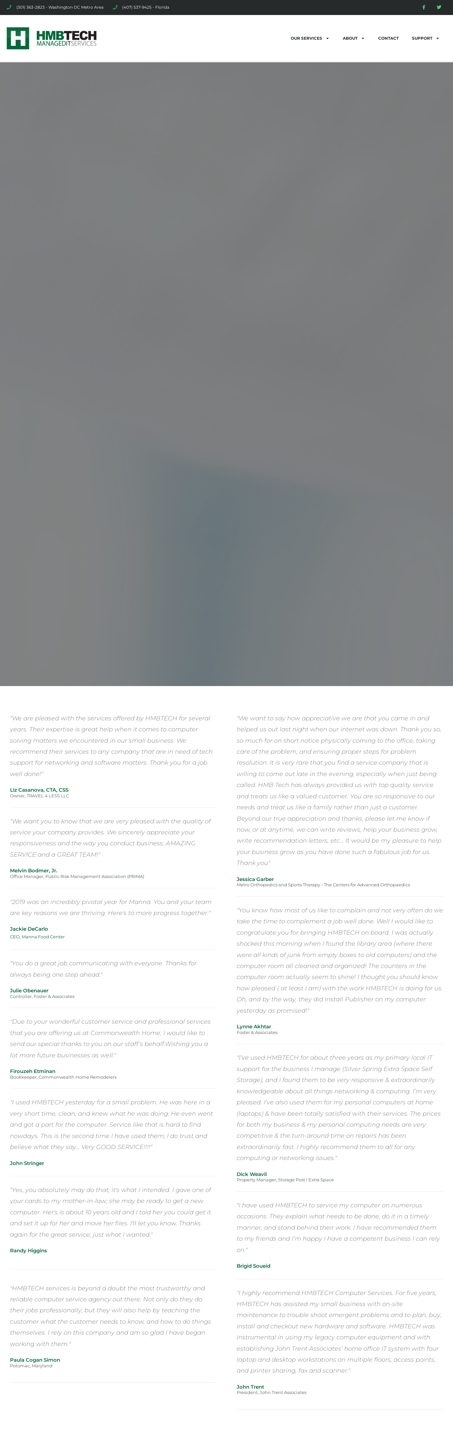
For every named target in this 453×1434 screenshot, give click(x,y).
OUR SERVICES (310, 38)
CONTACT (388, 38)
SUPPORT (426, 38)
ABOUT (354, 38)
